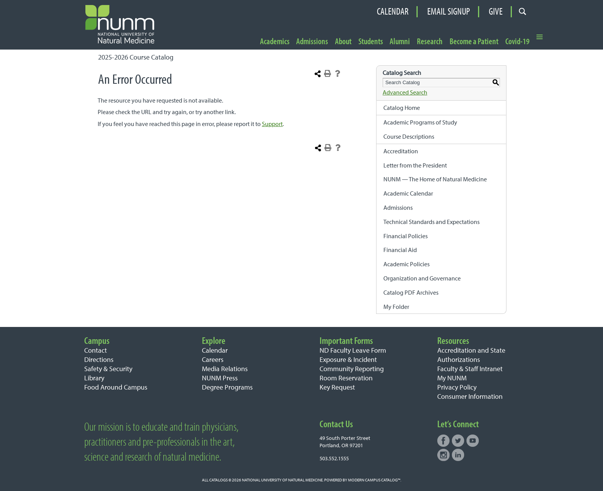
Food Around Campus (115, 387)
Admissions (312, 41)
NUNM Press (220, 377)
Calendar (392, 11)
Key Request (337, 387)
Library (94, 377)
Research (430, 41)
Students (370, 41)
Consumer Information (470, 396)
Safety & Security (108, 368)
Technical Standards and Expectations (431, 222)
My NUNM (451, 377)
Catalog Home (401, 107)
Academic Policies (406, 264)
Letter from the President (415, 165)
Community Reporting (352, 368)
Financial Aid (400, 250)
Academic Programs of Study (420, 122)
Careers (212, 359)
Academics (275, 41)
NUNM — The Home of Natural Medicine (435, 179)
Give (496, 11)
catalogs (218, 480)
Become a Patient (474, 41)
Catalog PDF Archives (410, 292)
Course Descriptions (408, 136)
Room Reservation (346, 377)
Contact (95, 350)
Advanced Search (405, 92)
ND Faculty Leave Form (353, 350)
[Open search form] (523, 11)
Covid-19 (517, 41)
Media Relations (225, 368)
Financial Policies (405, 236)
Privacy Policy (456, 387)
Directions (98, 359)
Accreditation (400, 151)
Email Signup (448, 11)
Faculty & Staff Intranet (470, 368)
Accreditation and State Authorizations (471, 355)
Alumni (400, 41)
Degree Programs (227, 387)
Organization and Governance (422, 278)
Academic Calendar (408, 193)
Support (272, 124)
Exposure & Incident (348, 359)
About (343, 41)
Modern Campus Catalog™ (374, 480)
